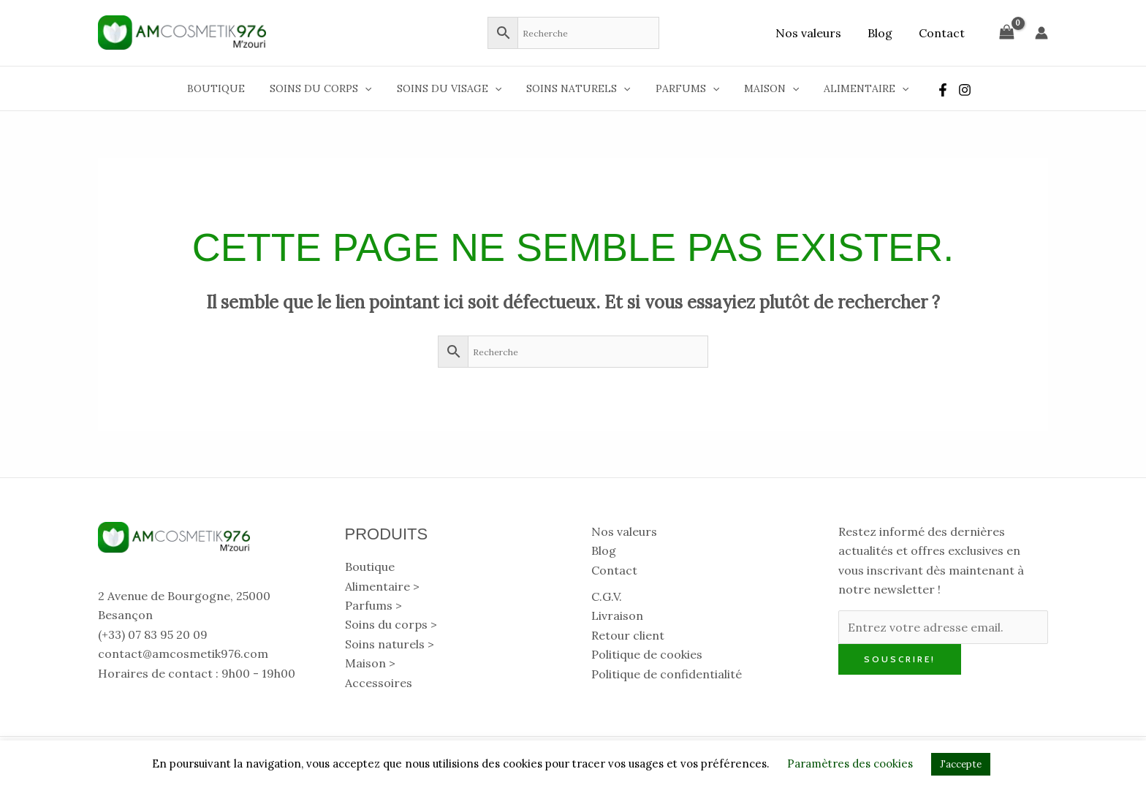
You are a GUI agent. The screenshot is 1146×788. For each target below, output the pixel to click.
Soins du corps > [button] (391, 624)
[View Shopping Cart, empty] (1006, 32)
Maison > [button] (370, 663)
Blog (884, 33)
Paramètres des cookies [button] (850, 763)
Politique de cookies (646, 654)
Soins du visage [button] (453, 88)
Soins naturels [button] (578, 88)
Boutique (229, 88)
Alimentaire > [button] (382, 586)
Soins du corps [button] (329, 88)
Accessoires (378, 682)
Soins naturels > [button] (389, 644)
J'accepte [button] (961, 764)
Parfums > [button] (373, 605)
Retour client (627, 635)
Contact (943, 33)
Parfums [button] (683, 88)
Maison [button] (762, 88)
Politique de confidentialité (666, 674)
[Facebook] (927, 89)
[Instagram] (949, 89)
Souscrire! (900, 658)
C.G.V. (606, 596)
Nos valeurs (816, 33)
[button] (373, 88)
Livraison (617, 615)
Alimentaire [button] (853, 88)
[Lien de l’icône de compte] (1041, 32)
